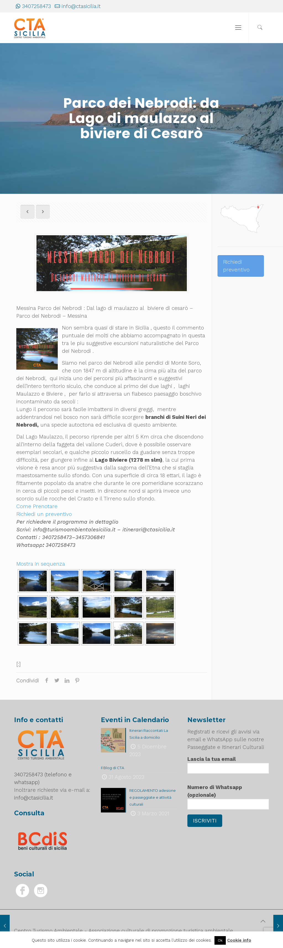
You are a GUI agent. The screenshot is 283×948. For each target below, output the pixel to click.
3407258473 (36, 6)
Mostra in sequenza (40, 564)
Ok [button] (220, 940)
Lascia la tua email (228, 765)
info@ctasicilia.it (81, 6)
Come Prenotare (36, 506)
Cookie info (239, 940)
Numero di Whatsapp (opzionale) (228, 796)
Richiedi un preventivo (44, 514)
